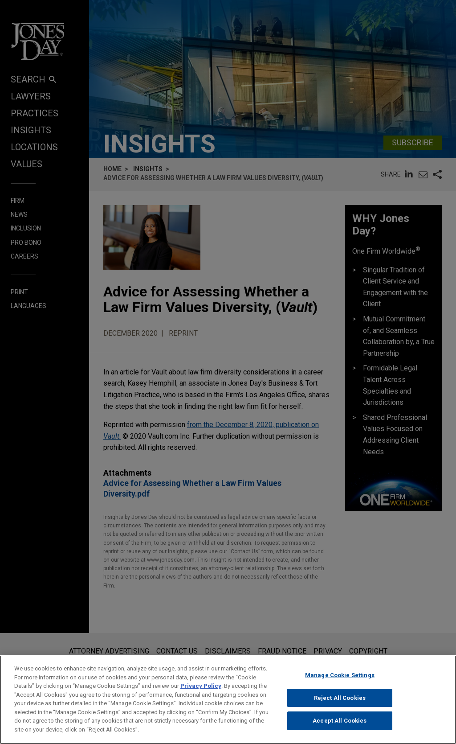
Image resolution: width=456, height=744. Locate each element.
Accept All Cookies (339, 728)
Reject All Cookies (340, 705)
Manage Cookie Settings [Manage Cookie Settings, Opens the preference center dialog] (340, 682)
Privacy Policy (200, 693)
